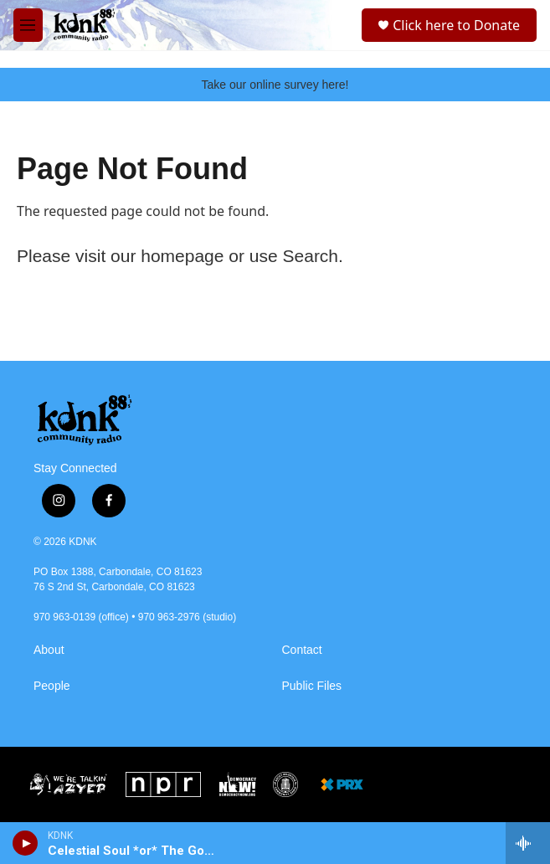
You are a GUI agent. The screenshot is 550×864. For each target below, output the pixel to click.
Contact (302, 650)
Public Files (312, 686)
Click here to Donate (456, 25)
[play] (25, 843)
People (51, 686)
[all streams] (528, 843)
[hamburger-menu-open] (28, 25)
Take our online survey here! (275, 84)
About (48, 650)
